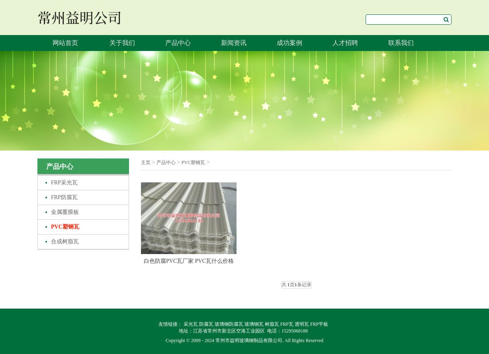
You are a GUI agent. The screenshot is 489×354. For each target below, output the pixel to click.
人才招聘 (345, 42)
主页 (146, 162)
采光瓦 (191, 324)
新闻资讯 (233, 42)
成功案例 (289, 42)
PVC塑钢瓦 (65, 227)
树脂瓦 (272, 324)
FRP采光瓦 (64, 183)
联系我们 (401, 42)
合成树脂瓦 (65, 241)
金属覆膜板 (65, 212)
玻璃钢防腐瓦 (229, 324)
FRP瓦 (286, 324)
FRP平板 (319, 324)
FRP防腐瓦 (64, 197)
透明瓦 (302, 324)
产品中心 (178, 42)
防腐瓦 (206, 324)
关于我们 (122, 42)
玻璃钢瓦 (254, 324)
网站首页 (65, 42)
